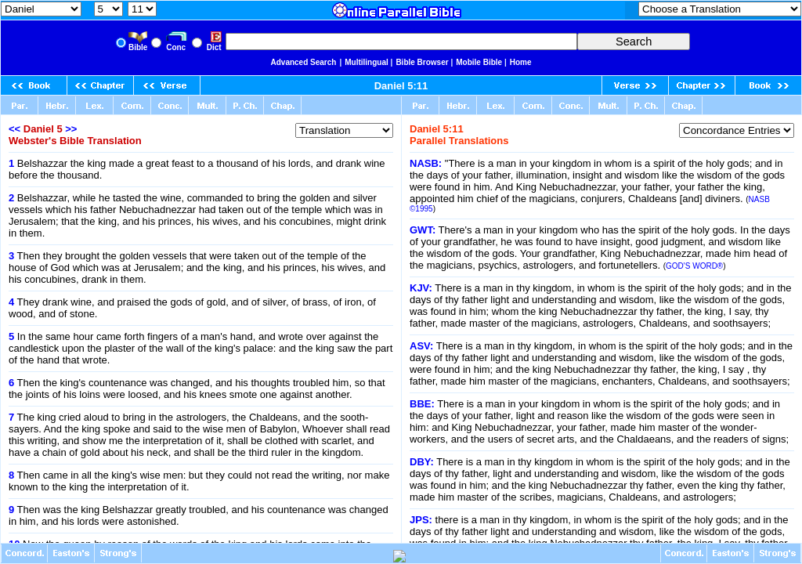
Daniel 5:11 (401, 86)
